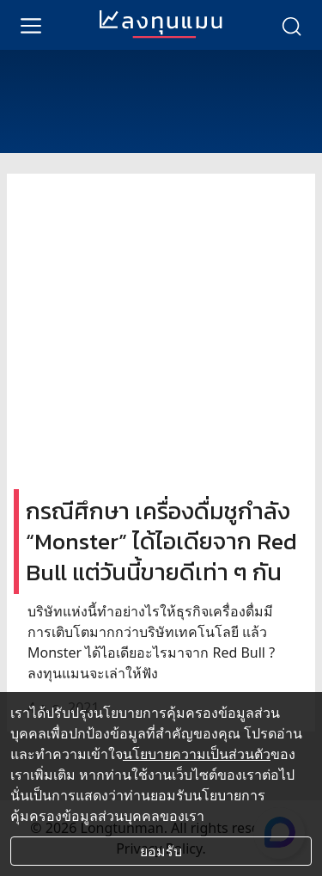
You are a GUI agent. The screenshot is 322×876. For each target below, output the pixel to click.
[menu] (31, 25)
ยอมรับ (161, 851)
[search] (291, 25)
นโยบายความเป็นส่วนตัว (196, 753)
